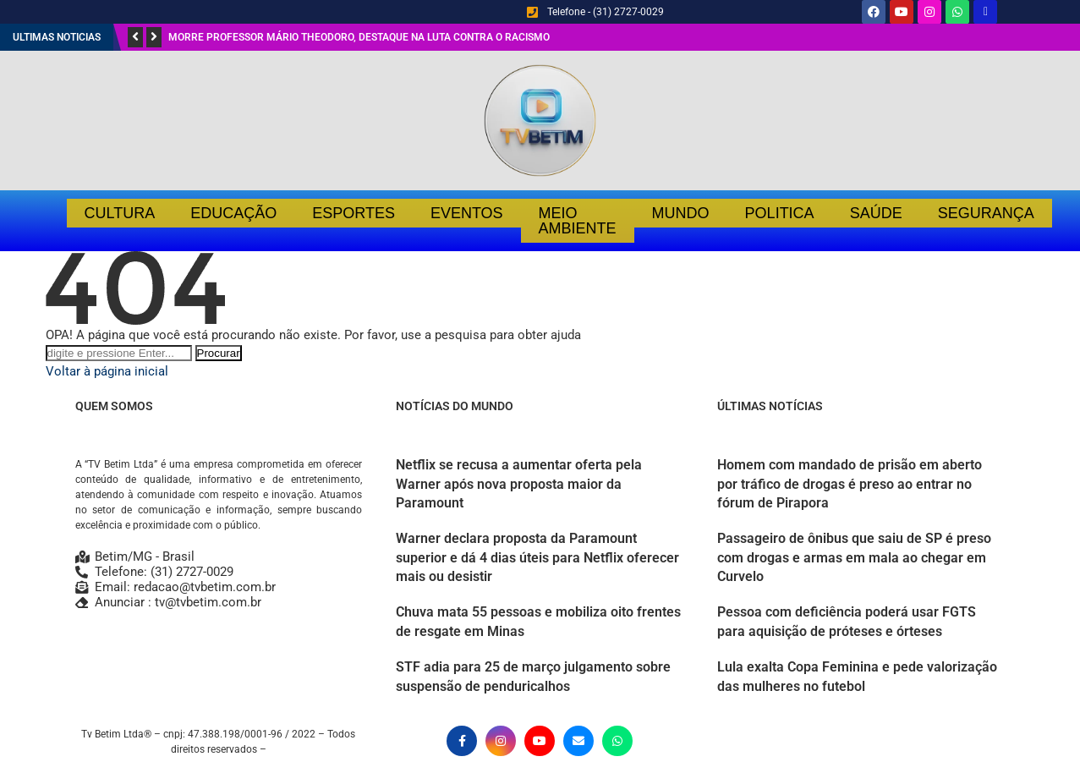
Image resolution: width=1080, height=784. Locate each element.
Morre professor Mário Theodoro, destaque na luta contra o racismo (359, 37)
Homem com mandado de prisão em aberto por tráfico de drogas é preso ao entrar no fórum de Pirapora (849, 484)
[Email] (578, 740)
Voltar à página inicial (107, 371)
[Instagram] (500, 740)
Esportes (353, 213)
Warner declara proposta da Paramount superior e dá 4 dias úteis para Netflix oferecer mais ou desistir (537, 557)
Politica (779, 213)
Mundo (681, 213)
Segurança (986, 213)
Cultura (120, 213)
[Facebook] (461, 740)
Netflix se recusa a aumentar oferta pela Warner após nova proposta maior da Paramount (519, 484)
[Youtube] (539, 740)
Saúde (876, 213)
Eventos (466, 213)
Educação (233, 213)
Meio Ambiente (578, 221)
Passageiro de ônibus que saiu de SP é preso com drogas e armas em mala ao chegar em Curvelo (854, 557)
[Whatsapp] (617, 740)
